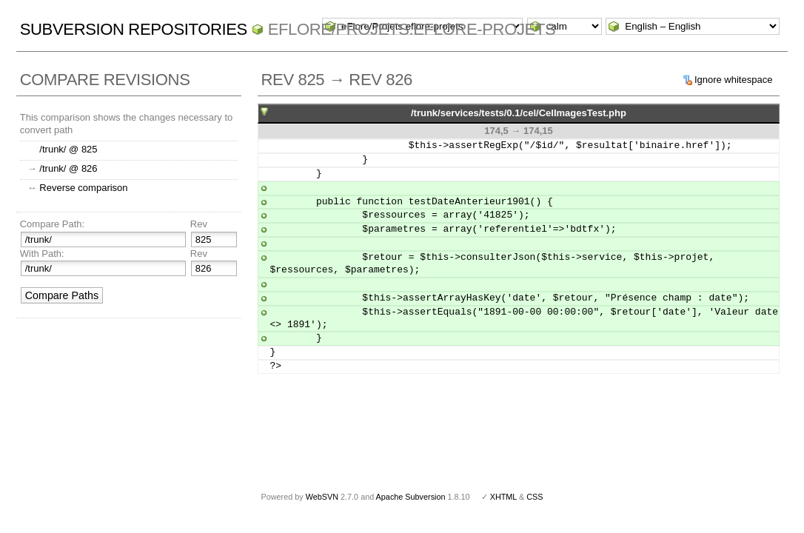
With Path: (42, 253)
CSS (534, 496)
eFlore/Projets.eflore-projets (412, 29)
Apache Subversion (411, 496)
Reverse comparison (83, 187)
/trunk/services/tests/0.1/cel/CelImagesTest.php (518, 112)
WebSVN (322, 496)
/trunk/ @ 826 (68, 168)
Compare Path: (52, 223)
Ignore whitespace (733, 79)
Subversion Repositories (133, 29)
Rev (198, 223)
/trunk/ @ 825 (68, 149)
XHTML (503, 496)
